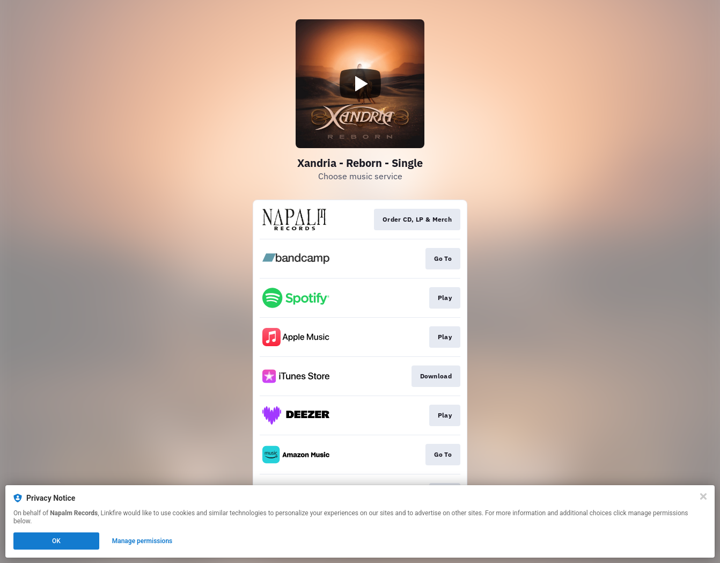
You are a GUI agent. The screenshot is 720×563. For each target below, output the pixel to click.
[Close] (703, 496)
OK (56, 541)
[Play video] (360, 84)
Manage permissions (142, 541)
